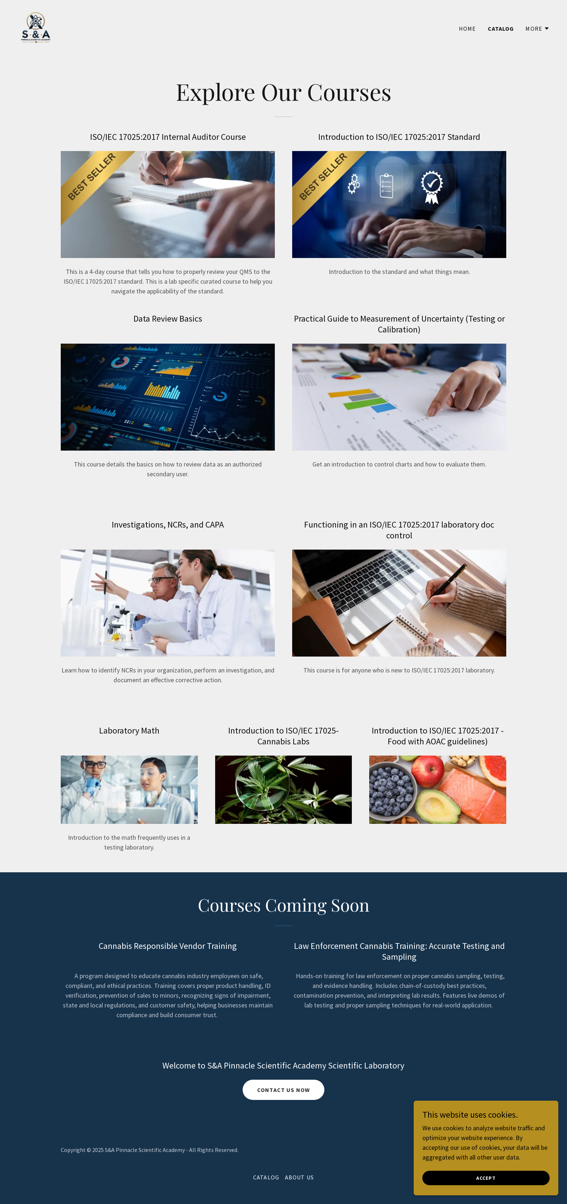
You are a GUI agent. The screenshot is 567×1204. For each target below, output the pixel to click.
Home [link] (467, 28)
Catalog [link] (501, 28)
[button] (537, 28)
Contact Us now (283, 1089)
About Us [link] (299, 1177)
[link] (36, 26)
